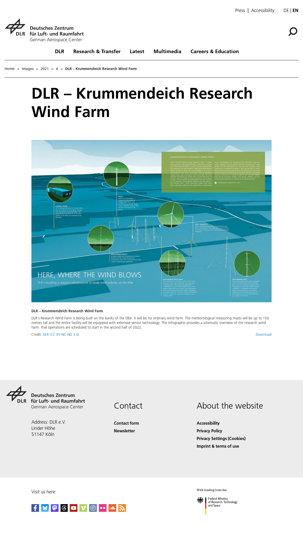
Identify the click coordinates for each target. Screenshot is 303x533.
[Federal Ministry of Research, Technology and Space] (221, 519)
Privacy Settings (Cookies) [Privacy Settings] (221, 438)
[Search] (292, 31)
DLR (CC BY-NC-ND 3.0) (61, 334)
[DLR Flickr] (103, 510)
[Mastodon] (55, 510)
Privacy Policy (209, 430)
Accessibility (262, 10)
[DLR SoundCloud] (112, 510)
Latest (137, 51)
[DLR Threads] (64, 510)
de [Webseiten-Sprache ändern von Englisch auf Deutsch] (286, 10)
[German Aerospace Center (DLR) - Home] (46, 30)
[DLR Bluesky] (45, 510)
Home (10, 69)
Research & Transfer (97, 51)
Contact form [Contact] (126, 423)
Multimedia (167, 51)
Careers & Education (215, 51)
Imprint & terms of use (218, 446)
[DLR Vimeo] (83, 510)
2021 (45, 69)
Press (240, 10)
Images (27, 69)
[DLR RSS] (122, 510)
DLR (59, 51)
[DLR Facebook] (35, 510)
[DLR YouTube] (73, 510)
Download (264, 334)
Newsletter (124, 430)
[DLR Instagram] (93, 510)
